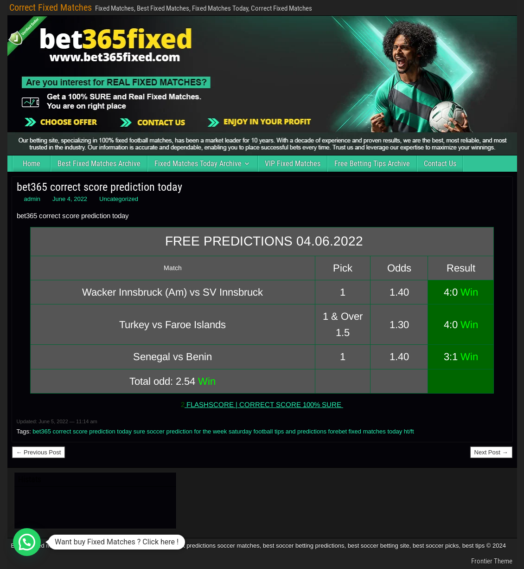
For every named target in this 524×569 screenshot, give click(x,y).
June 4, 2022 (69, 198)
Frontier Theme (491, 561)
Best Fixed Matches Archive (99, 163)
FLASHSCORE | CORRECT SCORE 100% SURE (264, 404)
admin (32, 198)
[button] (27, 542)
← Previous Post (38, 452)
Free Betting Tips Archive (372, 163)
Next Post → (491, 452)
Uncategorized (118, 198)
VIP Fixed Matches (292, 163)
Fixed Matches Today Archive (198, 163)
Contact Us (440, 163)
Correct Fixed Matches (50, 7)
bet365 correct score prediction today (99, 187)
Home (31, 163)
